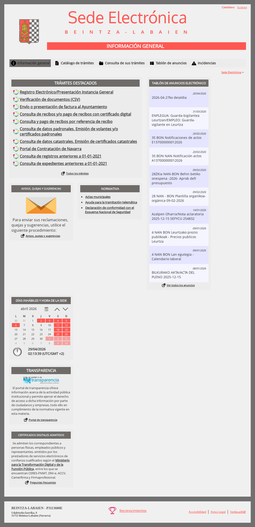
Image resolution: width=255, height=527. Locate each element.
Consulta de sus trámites (125, 63)
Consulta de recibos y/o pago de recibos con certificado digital (75, 114)
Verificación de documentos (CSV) (50, 99)
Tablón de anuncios (171, 63)
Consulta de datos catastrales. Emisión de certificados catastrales (78, 141)
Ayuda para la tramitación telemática (111, 202)
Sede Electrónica (231, 72)
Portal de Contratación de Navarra (50, 148)
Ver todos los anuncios (181, 285)
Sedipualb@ (238, 512)
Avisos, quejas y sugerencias (43, 236)
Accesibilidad (197, 512)
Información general (33, 63)
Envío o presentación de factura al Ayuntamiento (63, 106)
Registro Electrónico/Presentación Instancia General (66, 92)
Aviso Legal (218, 512)
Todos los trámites (77, 173)
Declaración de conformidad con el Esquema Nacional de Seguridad (109, 210)
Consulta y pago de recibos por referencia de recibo (66, 121)
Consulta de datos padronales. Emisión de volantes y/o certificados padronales (69, 131)
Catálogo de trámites (77, 63)
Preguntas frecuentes (43, 482)
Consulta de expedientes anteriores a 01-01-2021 (63, 163)
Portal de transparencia (43, 420)
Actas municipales (97, 197)
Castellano (228, 7)
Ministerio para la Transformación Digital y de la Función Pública (40, 464)
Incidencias (207, 63)
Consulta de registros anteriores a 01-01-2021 (60, 156)
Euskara (242, 7)
